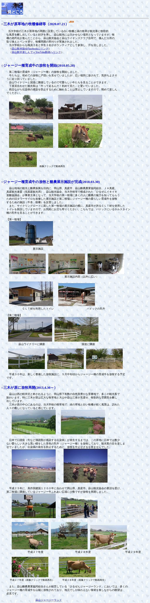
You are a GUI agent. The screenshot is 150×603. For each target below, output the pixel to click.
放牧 (42, 65)
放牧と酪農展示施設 (55, 182)
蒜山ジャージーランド (48, 600)
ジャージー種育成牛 (19, 65)
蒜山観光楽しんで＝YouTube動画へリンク (36, 52)
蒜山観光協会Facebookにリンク (30, 48)
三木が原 (10, 387)
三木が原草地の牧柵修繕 (22, 24)
